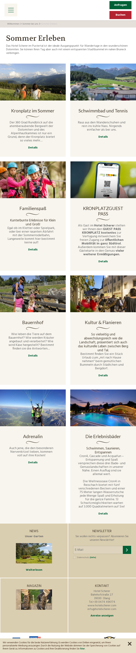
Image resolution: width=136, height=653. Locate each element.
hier (82, 649)
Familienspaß (33, 208)
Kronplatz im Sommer (32, 110)
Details (33, 148)
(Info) (93, 557)
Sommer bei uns (30, 24)
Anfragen (120, 5)
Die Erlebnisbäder (103, 436)
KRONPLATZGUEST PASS (103, 211)
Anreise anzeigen (101, 616)
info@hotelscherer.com (102, 609)
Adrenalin (33, 436)
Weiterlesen (34, 570)
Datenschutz (86, 557)
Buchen (120, 15)
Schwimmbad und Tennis (103, 110)
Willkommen (13, 24)
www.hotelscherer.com (102, 605)
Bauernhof (33, 322)
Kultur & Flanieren (103, 322)
